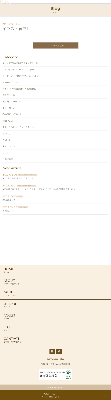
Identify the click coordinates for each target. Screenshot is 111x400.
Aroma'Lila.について (11, 282)
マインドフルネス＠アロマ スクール (19, 70)
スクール (10, 305)
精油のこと (8, 121)
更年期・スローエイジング (15, 102)
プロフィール (9, 95)
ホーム (9, 270)
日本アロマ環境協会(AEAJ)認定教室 (19, 89)
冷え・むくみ (9, 108)
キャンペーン (9, 147)
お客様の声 (8, 159)
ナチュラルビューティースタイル (18, 127)
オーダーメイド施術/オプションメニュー (22, 76)
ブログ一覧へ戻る (55, 46)
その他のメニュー (11, 83)
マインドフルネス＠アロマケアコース (20, 63)
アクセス (9, 316)
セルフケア (8, 134)
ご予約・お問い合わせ (12, 340)
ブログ (6, 153)
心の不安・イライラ (12, 115)
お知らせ (7, 140)
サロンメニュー (10, 293)
